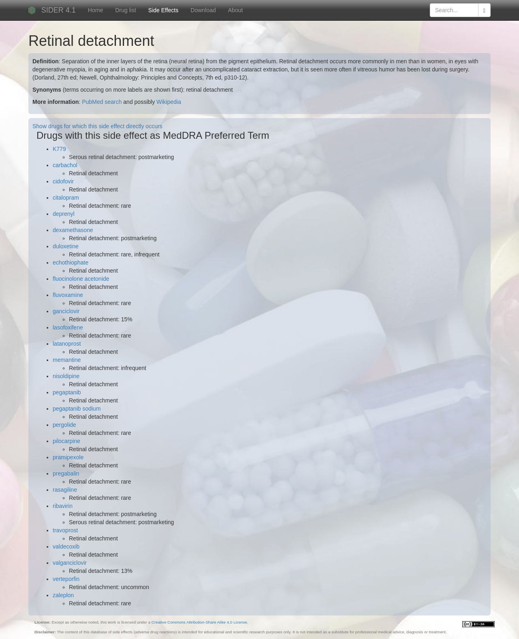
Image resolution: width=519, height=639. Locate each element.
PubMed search (102, 102)
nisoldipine (66, 376)
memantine (67, 360)
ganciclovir (66, 311)
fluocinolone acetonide (81, 278)
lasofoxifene (68, 327)
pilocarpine (66, 441)
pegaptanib (67, 392)
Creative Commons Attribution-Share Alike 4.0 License (199, 622)
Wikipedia (169, 102)
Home (95, 10)
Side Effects (163, 10)
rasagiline (65, 489)
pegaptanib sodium (77, 408)
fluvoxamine (68, 295)
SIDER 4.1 (58, 10)
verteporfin (66, 579)
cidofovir (63, 181)
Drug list (125, 10)
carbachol (65, 165)
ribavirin (63, 506)
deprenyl (64, 214)
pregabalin (66, 473)
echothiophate (70, 262)
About (235, 10)
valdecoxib (66, 546)
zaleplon (63, 595)
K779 (59, 149)
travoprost (65, 530)
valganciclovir (70, 562)
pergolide (64, 425)
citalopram (66, 197)
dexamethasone (73, 230)
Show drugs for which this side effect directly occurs (97, 126)
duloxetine (66, 246)
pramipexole (68, 457)
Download (203, 10)
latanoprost (67, 343)
